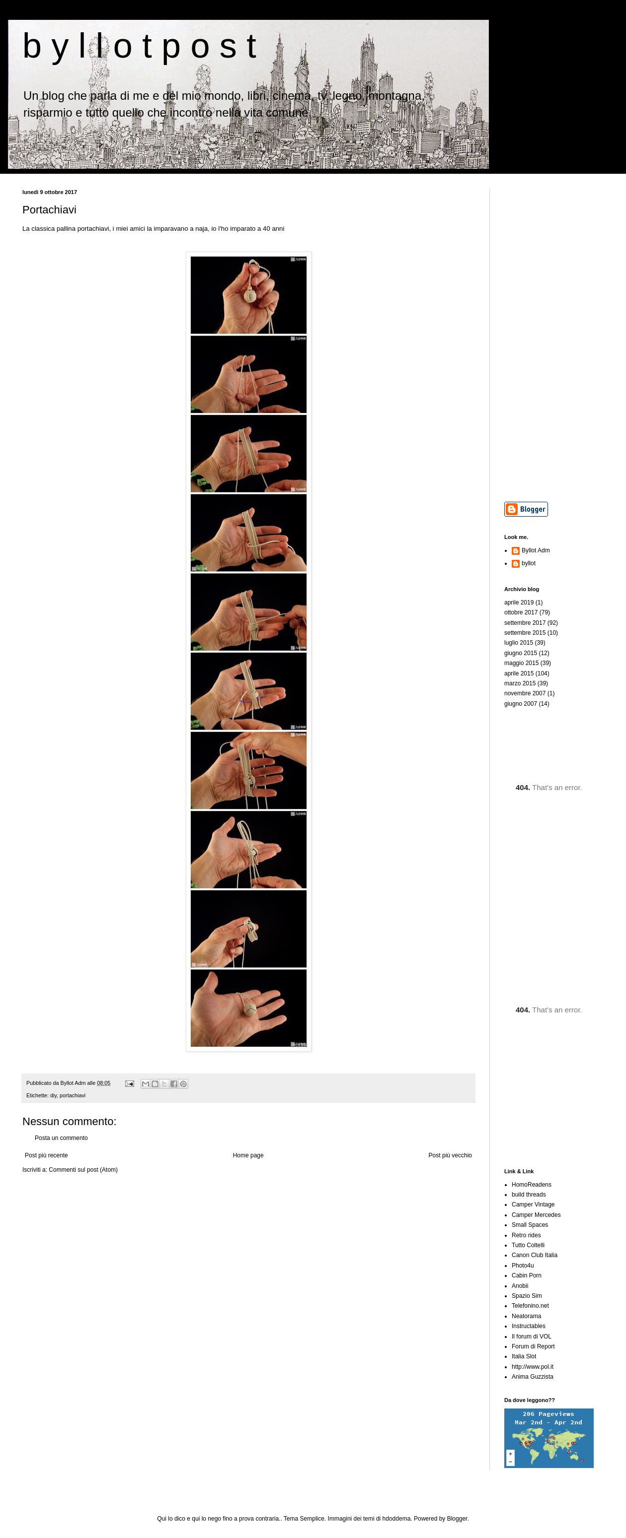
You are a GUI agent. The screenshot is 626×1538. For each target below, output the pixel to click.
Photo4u (523, 1265)
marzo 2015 (520, 683)
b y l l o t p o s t (139, 45)
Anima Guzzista (532, 1376)
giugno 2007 (520, 703)
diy (53, 1095)
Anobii (520, 1285)
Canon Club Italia (534, 1255)
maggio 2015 (521, 663)
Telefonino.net (530, 1305)
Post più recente (46, 1155)
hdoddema (397, 1518)
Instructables (529, 1326)
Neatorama (526, 1316)
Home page (248, 1155)
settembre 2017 (525, 622)
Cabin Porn (527, 1275)
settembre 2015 (525, 632)
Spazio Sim (527, 1295)
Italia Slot (524, 1356)
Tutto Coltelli (528, 1245)
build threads (529, 1194)
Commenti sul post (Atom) (83, 1169)
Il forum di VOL (531, 1336)
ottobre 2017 (521, 612)
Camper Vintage (533, 1204)
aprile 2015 (519, 673)
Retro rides (526, 1235)
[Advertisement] (554, 338)
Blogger (457, 1518)
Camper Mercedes (536, 1214)
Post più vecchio (450, 1155)
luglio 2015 (518, 642)
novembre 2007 (525, 693)
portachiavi (72, 1095)
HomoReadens (531, 1184)
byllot (529, 563)
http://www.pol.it (532, 1366)
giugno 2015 (520, 653)
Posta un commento (61, 1138)
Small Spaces (530, 1224)
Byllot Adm (536, 550)
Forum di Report (533, 1346)
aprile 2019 (519, 602)
